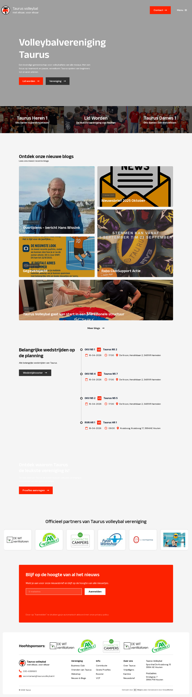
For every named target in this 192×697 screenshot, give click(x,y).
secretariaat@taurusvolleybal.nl (38, 676)
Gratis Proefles (103, 669)
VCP (98, 678)
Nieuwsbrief (129, 678)
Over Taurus (129, 665)
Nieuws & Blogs (78, 678)
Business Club (78, 665)
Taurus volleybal (25, 8)
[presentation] (46, 606)
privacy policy (102, 614)
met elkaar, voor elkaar (26, 12)
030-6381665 (30, 671)
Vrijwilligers (128, 669)
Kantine (127, 674)
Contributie (101, 665)
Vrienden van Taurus (81, 669)
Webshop (76, 674)
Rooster (100, 674)
